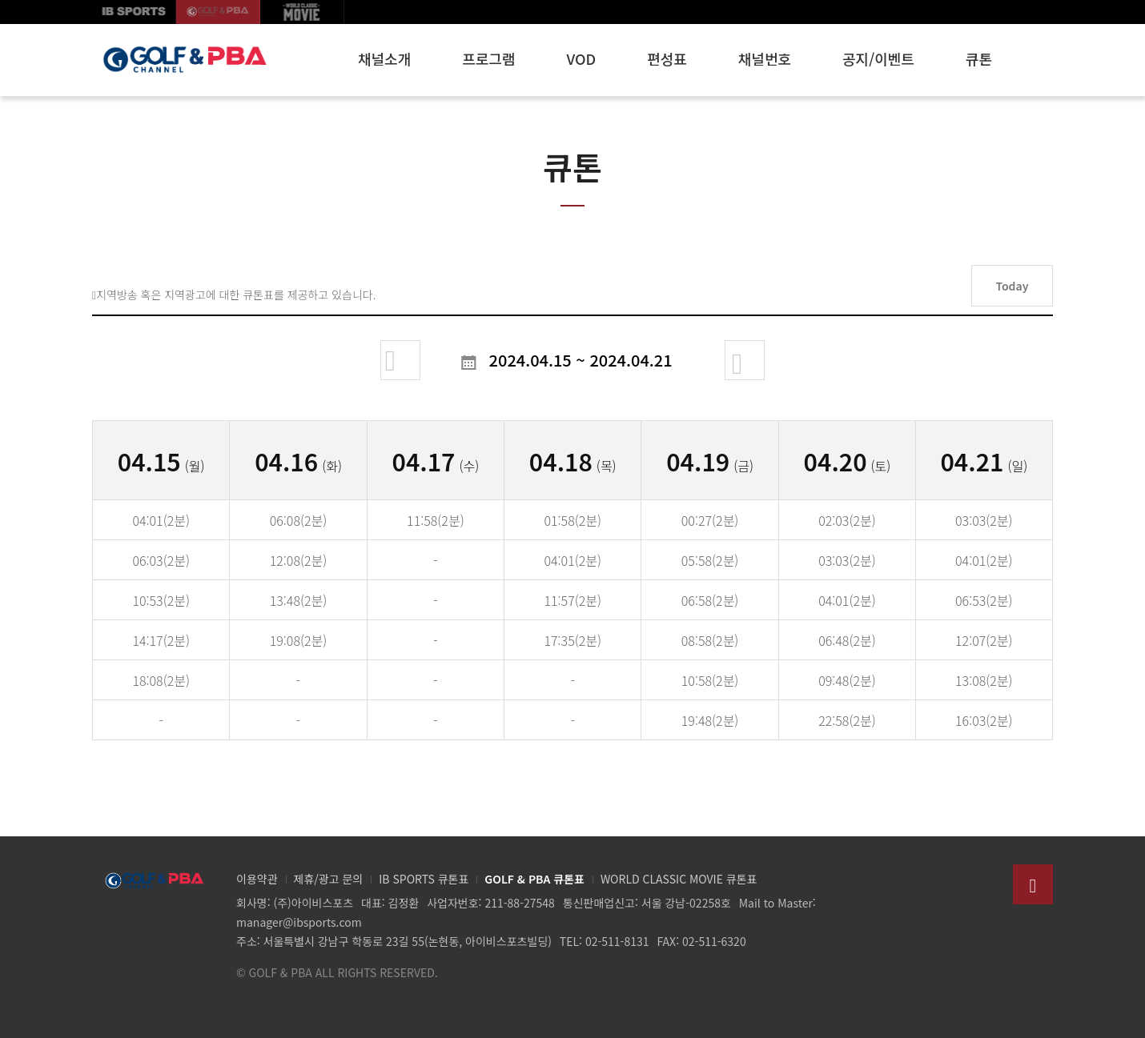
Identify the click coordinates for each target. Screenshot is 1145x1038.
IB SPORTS (134, 12)
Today (1011, 286)
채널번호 (764, 58)
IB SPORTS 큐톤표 (423, 879)
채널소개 (384, 58)
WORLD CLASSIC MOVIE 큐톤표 (679, 879)
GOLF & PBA (184, 60)
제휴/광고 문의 (329, 879)
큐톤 (979, 58)
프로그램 (488, 58)
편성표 (667, 58)
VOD (582, 58)
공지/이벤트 (878, 58)
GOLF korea (218, 12)
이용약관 (257, 879)
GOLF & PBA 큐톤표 (534, 879)
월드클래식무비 (302, 12)
